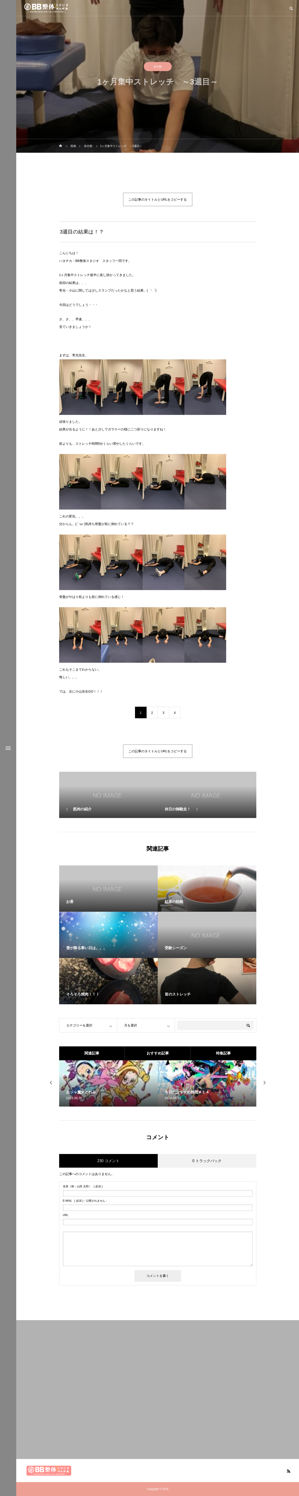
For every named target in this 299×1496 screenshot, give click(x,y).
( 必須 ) (83, 1186)
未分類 (158, 67)
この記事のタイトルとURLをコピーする (157, 199)
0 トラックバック (206, 1161)
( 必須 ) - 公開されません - (85, 1200)
